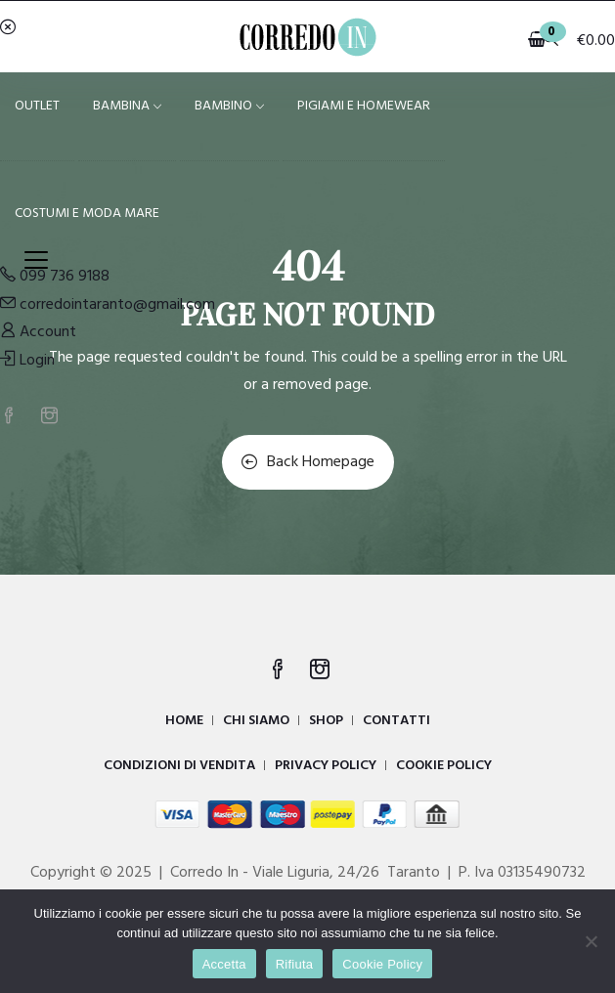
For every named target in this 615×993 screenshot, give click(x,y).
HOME (184, 721)
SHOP (326, 721)
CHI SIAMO (256, 721)
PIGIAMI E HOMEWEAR (363, 106)
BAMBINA (127, 106)
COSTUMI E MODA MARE (87, 213)
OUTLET (37, 106)
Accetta (224, 964)
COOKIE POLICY (444, 766)
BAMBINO (229, 106)
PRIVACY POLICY (325, 766)
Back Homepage (308, 462)
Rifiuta (295, 964)
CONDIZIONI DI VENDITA (179, 766)
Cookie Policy (382, 964)
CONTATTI (396, 721)
